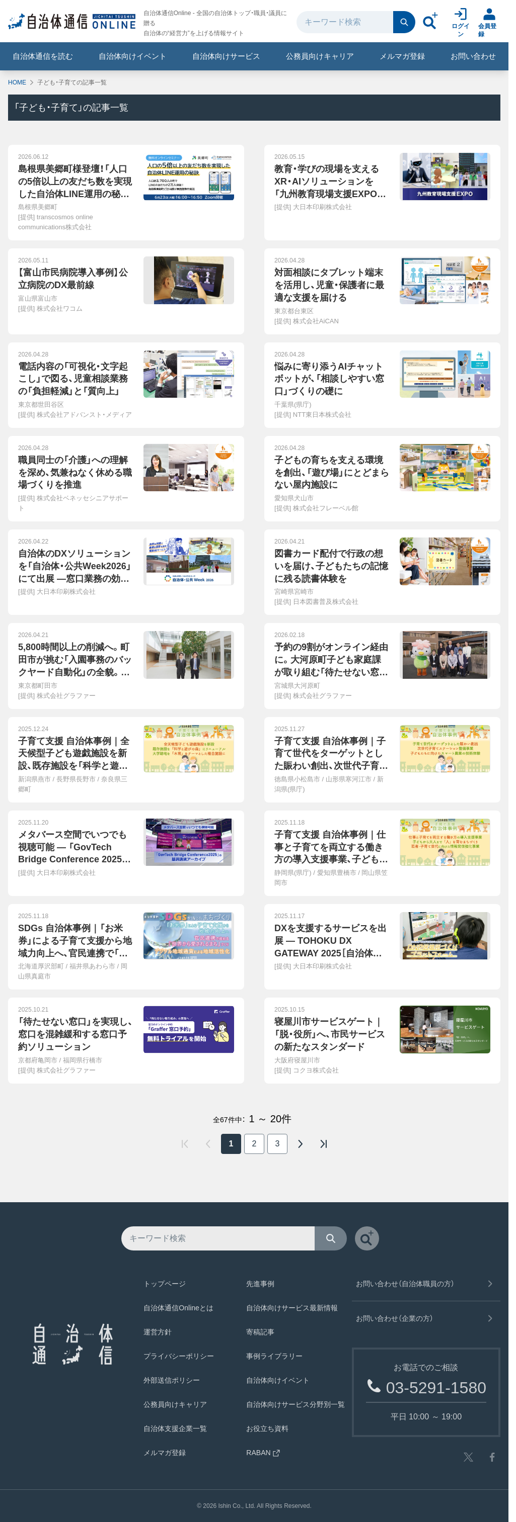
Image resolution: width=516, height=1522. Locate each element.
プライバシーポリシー (178, 1356)
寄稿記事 (260, 1332)
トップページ (164, 1284)
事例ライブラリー (274, 1356)
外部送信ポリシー (171, 1380)
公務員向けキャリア (320, 56)
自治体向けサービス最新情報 (292, 1308)
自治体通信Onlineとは (178, 1308)
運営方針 (157, 1332)
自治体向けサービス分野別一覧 (295, 1404)
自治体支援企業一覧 (175, 1428)
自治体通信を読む (43, 56)
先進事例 (260, 1284)
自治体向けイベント (133, 56)
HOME (17, 82)
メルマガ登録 (402, 56)
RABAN (263, 1453)
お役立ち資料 (267, 1428)
